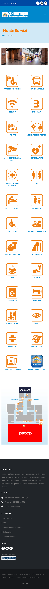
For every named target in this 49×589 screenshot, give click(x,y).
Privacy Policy (7, 518)
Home (3, 36)
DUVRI (4, 523)
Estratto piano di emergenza (12, 528)
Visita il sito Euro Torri (9, 3)
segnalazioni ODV (8, 537)
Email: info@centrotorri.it (13, 506)
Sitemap (25, 583)
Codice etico (7, 532)
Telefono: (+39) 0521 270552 (15, 502)
